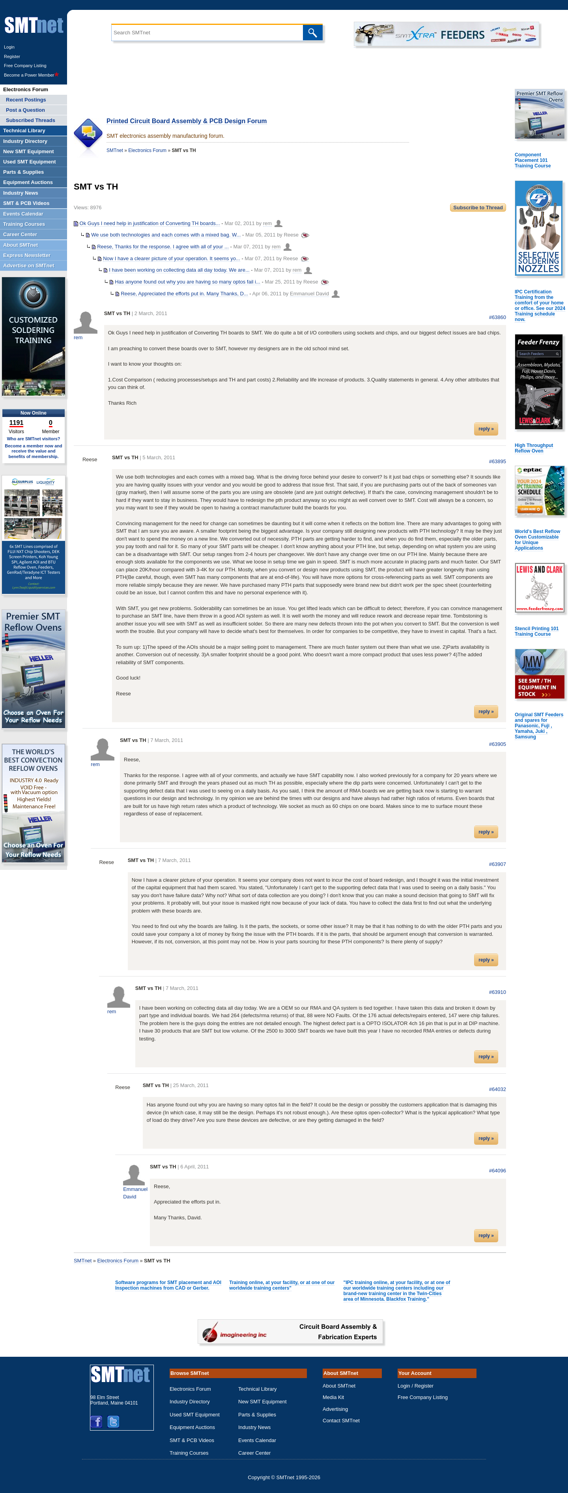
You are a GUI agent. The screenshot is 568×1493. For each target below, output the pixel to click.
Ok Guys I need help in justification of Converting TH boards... (150, 223)
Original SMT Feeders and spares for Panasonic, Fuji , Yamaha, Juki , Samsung (539, 726)
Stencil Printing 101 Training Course (537, 631)
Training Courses (189, 1453)
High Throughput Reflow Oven (534, 448)
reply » (486, 429)
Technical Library (257, 1389)
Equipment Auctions (192, 1427)
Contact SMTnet (341, 1421)
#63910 (497, 992)
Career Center (254, 1453)
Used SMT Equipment (195, 1415)
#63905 (497, 744)
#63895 (497, 461)
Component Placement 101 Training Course (533, 160)
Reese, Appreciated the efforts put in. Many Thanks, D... (184, 294)
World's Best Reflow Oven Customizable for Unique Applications (537, 540)
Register (12, 56)
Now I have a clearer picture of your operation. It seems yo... (171, 258)
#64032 (497, 1089)
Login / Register (415, 1386)
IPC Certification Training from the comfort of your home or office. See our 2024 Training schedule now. (540, 305)
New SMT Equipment (262, 1402)
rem (267, 223)
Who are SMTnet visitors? (33, 438)
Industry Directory (190, 1402)
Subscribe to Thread (478, 207)
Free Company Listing (25, 65)
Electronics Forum (147, 150)
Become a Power (31, 75)
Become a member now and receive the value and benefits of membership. (33, 450)
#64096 (497, 1171)
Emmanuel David (309, 294)
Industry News (254, 1427)
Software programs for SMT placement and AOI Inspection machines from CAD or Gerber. (168, 1285)
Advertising (335, 1409)
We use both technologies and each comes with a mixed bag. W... (166, 235)
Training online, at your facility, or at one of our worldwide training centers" (281, 1285)
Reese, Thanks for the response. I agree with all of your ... (163, 247)
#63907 (497, 864)
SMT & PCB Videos (192, 1440)
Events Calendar (257, 1440)
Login (9, 47)
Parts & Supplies (257, 1415)
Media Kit (333, 1397)
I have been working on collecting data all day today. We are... (179, 270)
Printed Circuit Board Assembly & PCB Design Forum (186, 121)
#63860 (497, 317)
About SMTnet (339, 1386)
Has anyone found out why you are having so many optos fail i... (187, 282)
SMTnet (114, 150)
